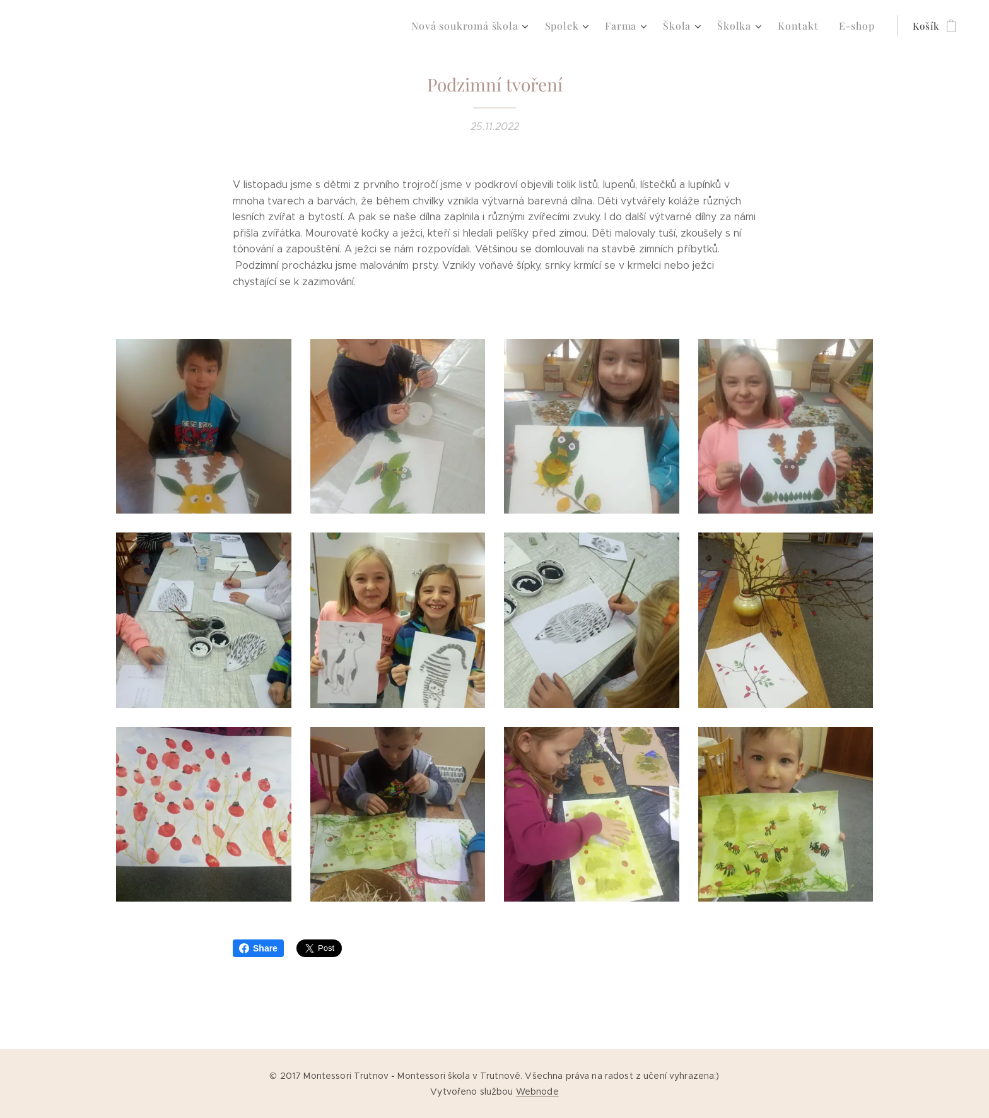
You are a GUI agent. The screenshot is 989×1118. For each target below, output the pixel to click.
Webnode (537, 1091)
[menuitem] (488, 26)
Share (258, 948)
